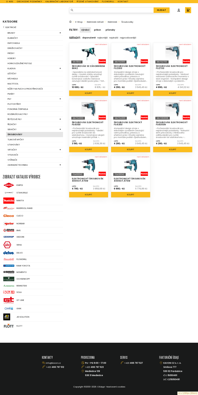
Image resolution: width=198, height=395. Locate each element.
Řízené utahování (88, 1)
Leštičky (12, 73)
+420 (55, 367)
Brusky (11, 32)
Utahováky (14, 144)
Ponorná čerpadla (18, 109)
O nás (9, 1)
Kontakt (123, 1)
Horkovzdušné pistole (20, 63)
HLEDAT (161, 10)
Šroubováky (15, 134)
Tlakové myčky (16, 139)
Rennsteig (15, 285)
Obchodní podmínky (29, 1)
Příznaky (110, 29)
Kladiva (12, 68)
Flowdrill (108, 1)
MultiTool (13, 83)
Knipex (13, 185)
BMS (12, 230)
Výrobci (85, 29)
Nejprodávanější (128, 37)
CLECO (13, 215)
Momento (15, 272)
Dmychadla (14, 43)
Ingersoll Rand (18, 208)
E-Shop (79, 21)
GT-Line (13, 300)
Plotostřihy (14, 104)
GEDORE (13, 237)
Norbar (14, 223)
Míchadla (13, 78)
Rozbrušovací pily (18, 114)
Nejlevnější (102, 37)
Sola (12, 292)
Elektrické (11, 27)
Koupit (88, 93)
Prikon (97, 29)
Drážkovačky (15, 48)
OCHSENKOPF (16, 279)
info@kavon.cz (53, 363)
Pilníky (11, 93)
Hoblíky (12, 58)
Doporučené (89, 37)
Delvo (13, 253)
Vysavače (13, 154)
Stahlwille (15, 192)
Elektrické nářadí (95, 21)
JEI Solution (16, 317)
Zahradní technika (18, 164)
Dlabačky (13, 38)
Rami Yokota (16, 265)
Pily (9, 98)
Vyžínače (12, 159)
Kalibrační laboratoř (59, 1)
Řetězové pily (15, 119)
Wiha (12, 245)
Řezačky (12, 124)
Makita (13, 200)
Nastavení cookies (115, 386)
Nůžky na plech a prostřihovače (25, 88)
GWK (12, 308)
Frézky (11, 53)
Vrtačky (12, 149)
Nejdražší (113, 37)
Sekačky (12, 129)
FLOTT (12, 326)
